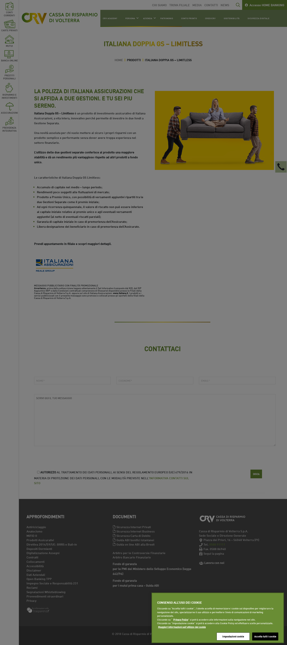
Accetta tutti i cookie (265, 636)
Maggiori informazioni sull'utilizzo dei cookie (182, 627)
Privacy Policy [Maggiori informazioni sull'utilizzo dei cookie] (180, 619)
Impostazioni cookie (233, 636)
